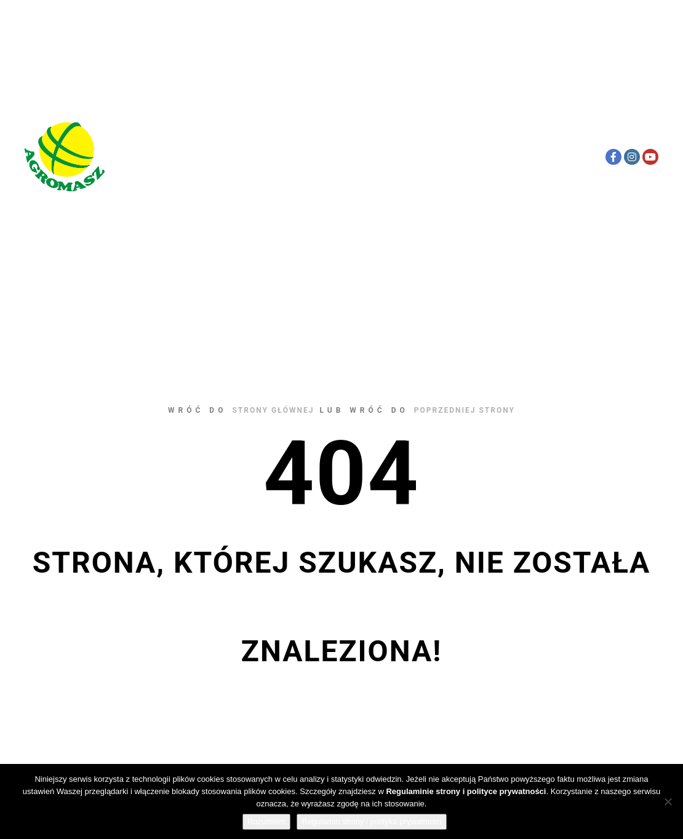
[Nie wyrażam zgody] (667, 801)
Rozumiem (266, 821)
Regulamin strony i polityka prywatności (372, 821)
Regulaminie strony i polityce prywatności (466, 791)
